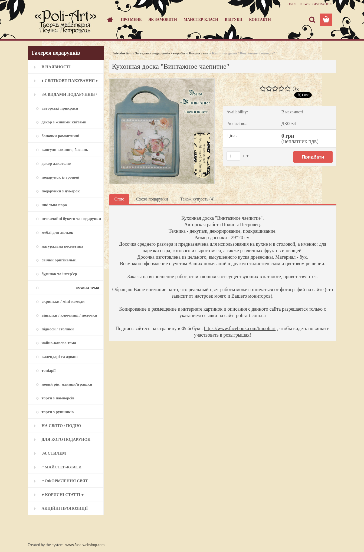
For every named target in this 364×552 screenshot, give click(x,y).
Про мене (131, 20)
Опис (119, 199)
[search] (312, 20)
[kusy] (233, 156)
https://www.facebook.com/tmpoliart (240, 328)
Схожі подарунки (152, 199)
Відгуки (233, 20)
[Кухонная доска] (162, 80)
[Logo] (65, 20)
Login (291, 4)
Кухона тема (198, 53)
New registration (316, 4)
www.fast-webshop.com (84, 544)
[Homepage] (109, 20)
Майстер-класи (201, 20)
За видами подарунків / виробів (160, 53)
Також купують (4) (197, 199)
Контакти (260, 20)
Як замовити (162, 20)
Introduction (122, 53)
